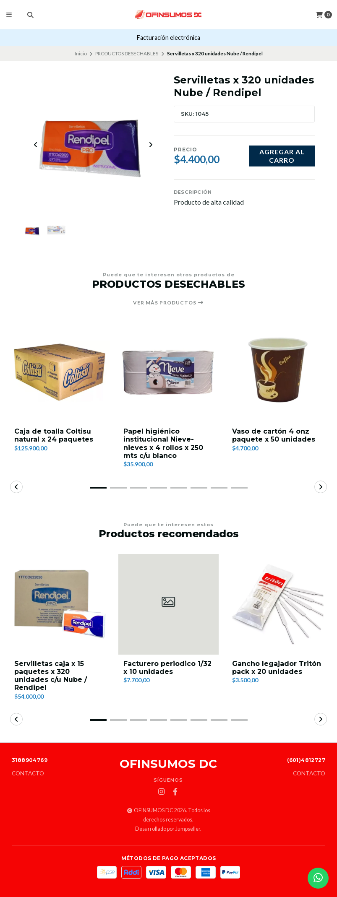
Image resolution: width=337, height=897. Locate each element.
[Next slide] (150, 144)
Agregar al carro (282, 156)
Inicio (81, 53)
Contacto (28, 774)
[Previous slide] (35, 144)
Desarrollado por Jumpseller (167, 829)
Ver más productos (168, 302)
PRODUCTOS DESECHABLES (126, 53)
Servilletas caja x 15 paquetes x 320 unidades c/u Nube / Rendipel (50, 676)
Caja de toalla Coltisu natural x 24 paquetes (53, 436)
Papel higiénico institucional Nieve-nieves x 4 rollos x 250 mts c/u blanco (163, 444)
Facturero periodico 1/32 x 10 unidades (167, 668)
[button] (98, 488)
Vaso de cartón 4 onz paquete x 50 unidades (273, 436)
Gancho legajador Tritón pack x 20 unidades (276, 668)
